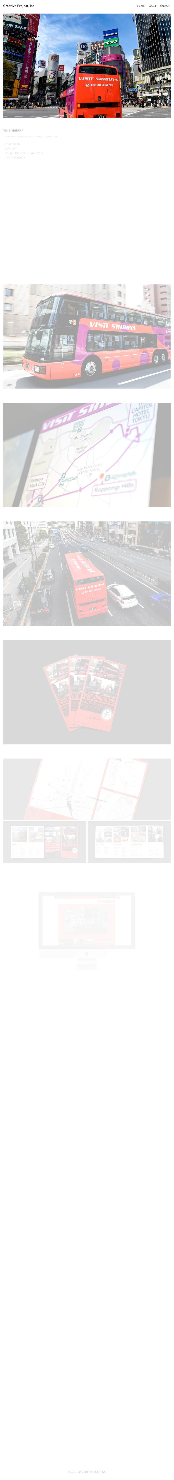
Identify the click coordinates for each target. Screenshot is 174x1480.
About (152, 6)
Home (140, 6)
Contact (164, 6)
